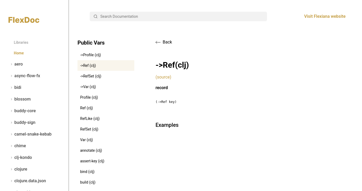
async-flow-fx (24, 76)
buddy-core (22, 111)
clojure (17, 169)
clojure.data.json (27, 181)
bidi (14, 87)
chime (17, 146)
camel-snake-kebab (29, 134)
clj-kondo (20, 157)
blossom (19, 99)
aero (15, 64)
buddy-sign (21, 122)
